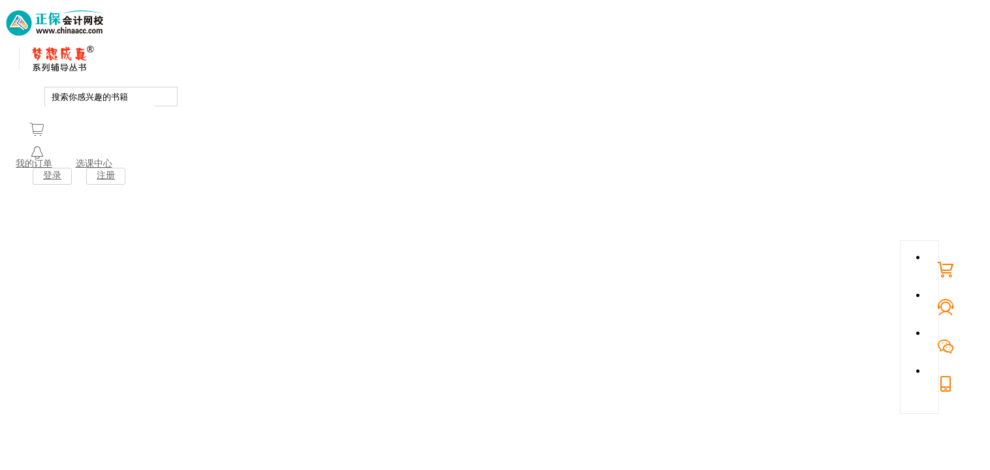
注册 (106, 175)
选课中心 (94, 163)
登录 (52, 175)
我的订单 (34, 163)
